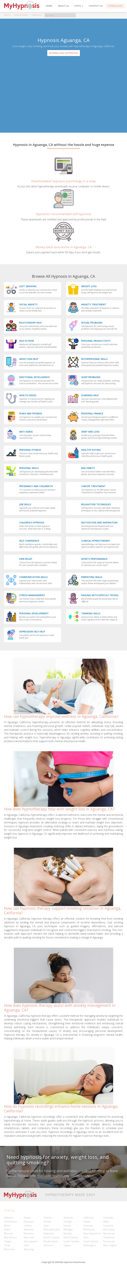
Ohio (85, 1237)
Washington (89, 1245)
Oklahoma (108, 1237)
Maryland (29, 1229)
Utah (26, 1245)
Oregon (8, 1241)
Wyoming (28, 1249)
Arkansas (68, 1217)
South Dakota (90, 1241)
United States (21, 15)
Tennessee (109, 1241)
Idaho (106, 1221)
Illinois (7, 1225)
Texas (7, 1245)
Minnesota (89, 1229)
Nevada (68, 1233)
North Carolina (51, 1237)
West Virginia (110, 1245)
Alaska (27, 1217)
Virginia (67, 1245)
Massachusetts (52, 1229)
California (36, 15)
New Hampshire (91, 1233)
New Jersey (109, 1233)
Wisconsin (9, 1249)
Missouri (8, 1233)
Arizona (48, 1217)
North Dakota (71, 1237)
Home (49, 6)
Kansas (67, 1225)
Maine (7, 1229)
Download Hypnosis (63, 53)
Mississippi (109, 1229)
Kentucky (88, 1225)
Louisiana (108, 1225)
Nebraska (49, 1233)
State (78, 6)
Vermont (48, 1245)
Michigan (68, 1229)
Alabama (8, 1217)
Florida (47, 1221)
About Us (63, 6)
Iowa (46, 1225)
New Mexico (10, 1237)
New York (29, 1237)
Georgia (68, 1221)
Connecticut (10, 1221)
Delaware (29, 1221)
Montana (28, 1233)
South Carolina (71, 1241)
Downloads (115, 6)
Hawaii (86, 1221)
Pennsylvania (30, 1241)
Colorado (108, 1217)
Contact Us (96, 6)
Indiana (28, 1225)
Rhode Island (51, 1241)
